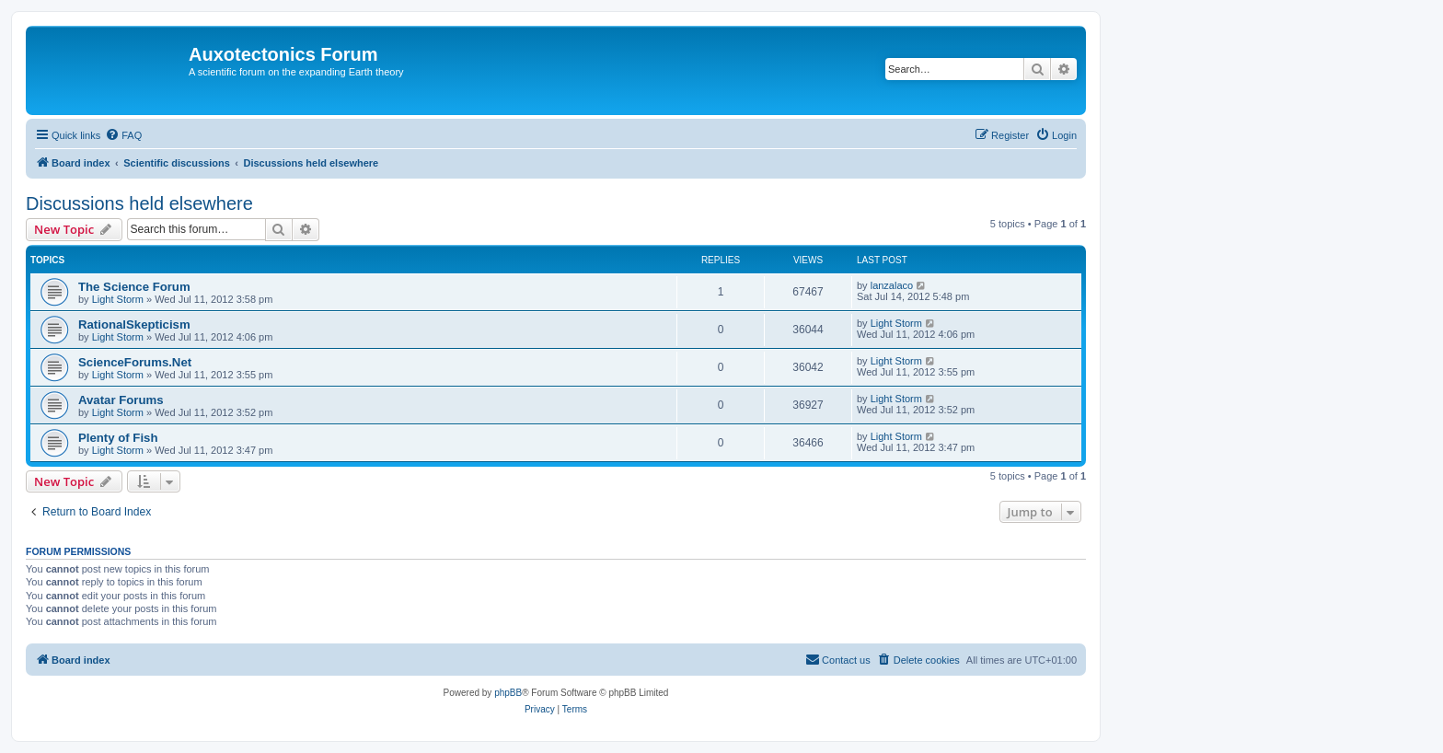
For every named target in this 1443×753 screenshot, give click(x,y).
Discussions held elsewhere (139, 203)
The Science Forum (134, 287)
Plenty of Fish (117, 438)
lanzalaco (892, 285)
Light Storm (118, 299)
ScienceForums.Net (134, 362)
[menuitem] (123, 135)
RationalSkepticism (134, 324)
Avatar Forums (121, 400)
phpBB (508, 693)
